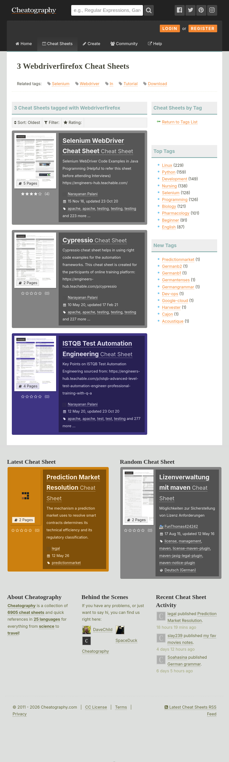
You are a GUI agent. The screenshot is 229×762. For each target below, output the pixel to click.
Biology (169, 206)
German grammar (184, 664)
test (100, 418)
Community (124, 43)
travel (13, 633)
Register (203, 28)
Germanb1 (171, 273)
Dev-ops (170, 293)
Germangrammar (178, 286)
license (171, 541)
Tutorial (131, 83)
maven (165, 548)
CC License (96, 707)
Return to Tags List (180, 121)
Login (169, 28)
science (46, 626)
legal (56, 548)
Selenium (60, 83)
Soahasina (177, 657)
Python (168, 172)
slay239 (175, 635)
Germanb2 (172, 266)
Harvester (171, 307)
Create (91, 43)
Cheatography (21, 605)
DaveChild (102, 629)
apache (74, 208)
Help (155, 43)
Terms (121, 707)
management (190, 541)
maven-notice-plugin (177, 562)
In (111, 83)
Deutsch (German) (180, 570)
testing (103, 208)
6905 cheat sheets (26, 612)
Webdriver (89, 83)
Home (24, 43)
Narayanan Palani (82, 194)
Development (174, 178)
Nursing (169, 185)
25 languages (47, 619)
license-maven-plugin (191, 548)
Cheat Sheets (57, 43)
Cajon (167, 314)
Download (157, 83)
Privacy (20, 713)
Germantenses (176, 279)
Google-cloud (175, 300)
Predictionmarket (178, 259)
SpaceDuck (126, 640)
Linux (167, 165)
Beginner (170, 220)
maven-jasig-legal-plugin (180, 555)
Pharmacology (175, 213)
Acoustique (172, 321)
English (169, 226)
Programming (175, 199)
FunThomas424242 (181, 526)
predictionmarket (66, 562)
